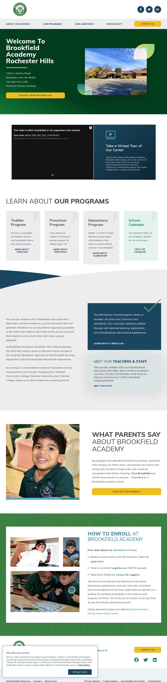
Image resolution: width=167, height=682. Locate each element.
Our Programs (52, 24)
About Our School (18, 24)
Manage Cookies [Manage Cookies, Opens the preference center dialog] (80, 672)
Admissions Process (125, 550)
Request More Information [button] (35, 95)
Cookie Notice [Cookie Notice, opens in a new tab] (84, 665)
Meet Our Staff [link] (103, 386)
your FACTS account (134, 568)
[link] (23, 236)
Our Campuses (84, 24)
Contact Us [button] (148, 24)
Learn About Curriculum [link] (108, 343)
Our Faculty (114, 24)
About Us (102, 650)
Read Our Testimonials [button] (126, 491)
